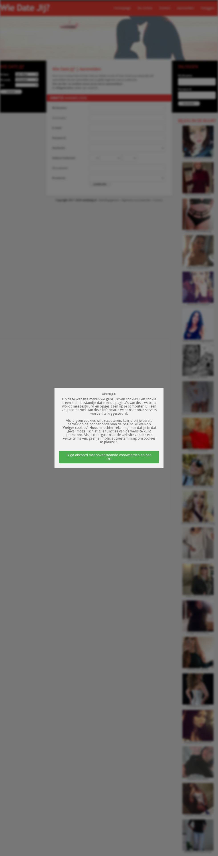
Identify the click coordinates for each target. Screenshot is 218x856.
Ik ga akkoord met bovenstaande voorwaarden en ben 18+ (109, 457)
